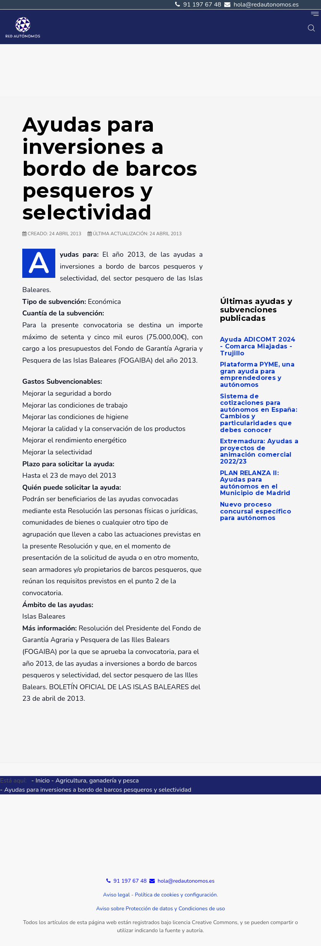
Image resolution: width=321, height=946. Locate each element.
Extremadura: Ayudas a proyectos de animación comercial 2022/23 (259, 451)
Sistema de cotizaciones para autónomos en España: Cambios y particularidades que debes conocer (258, 413)
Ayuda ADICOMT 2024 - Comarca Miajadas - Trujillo (257, 346)
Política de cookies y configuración (176, 894)
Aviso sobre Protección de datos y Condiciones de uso (160, 908)
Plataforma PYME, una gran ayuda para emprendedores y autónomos (257, 374)
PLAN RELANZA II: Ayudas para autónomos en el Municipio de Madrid (255, 483)
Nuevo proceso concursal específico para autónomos (255, 511)
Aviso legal (116, 894)
